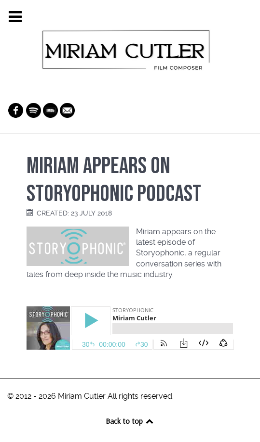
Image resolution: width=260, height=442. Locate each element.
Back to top (130, 421)
